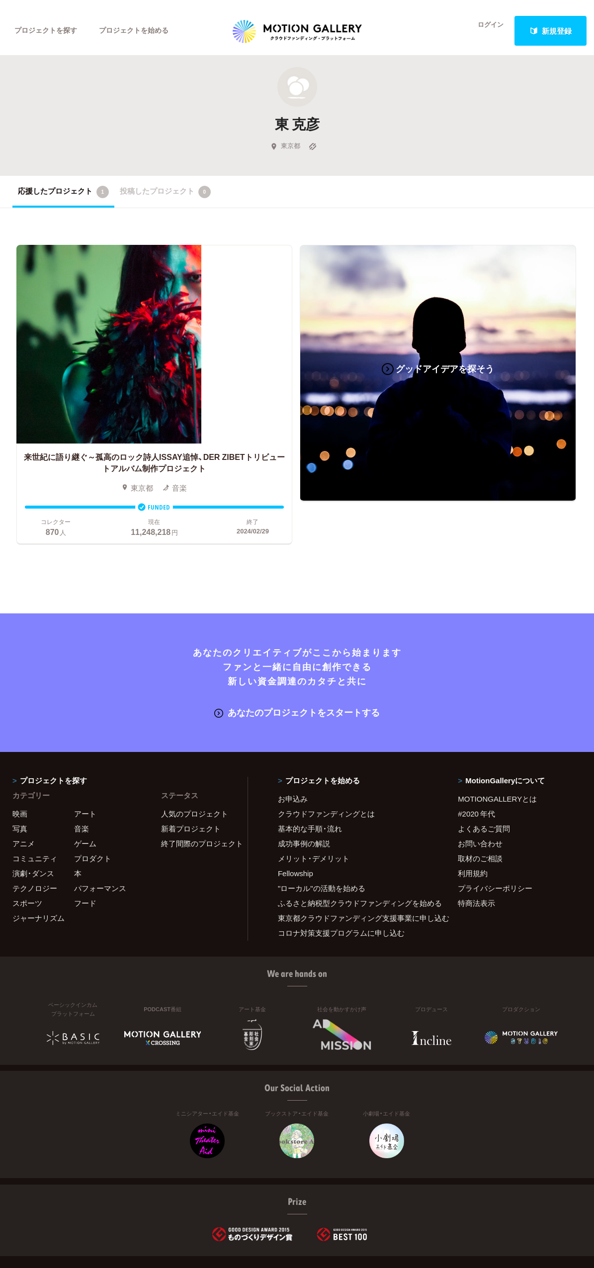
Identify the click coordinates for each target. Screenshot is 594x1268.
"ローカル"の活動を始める (321, 838)
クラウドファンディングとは (326, 763)
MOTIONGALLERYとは (497, 749)
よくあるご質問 (484, 778)
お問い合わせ (480, 793)
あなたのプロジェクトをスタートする (297, 662)
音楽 (81, 778)
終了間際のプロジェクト (198, 793)
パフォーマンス (100, 838)
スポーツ (27, 853)
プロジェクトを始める (141, 30)
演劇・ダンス (33, 823)
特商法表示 (476, 853)
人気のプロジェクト (194, 763)
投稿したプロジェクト (165, 198)
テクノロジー (34, 838)
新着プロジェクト (191, 778)
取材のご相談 (480, 808)
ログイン (485, 30)
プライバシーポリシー (495, 838)
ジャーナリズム (38, 868)
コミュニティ (34, 808)
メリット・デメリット (313, 808)
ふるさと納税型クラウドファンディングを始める (355, 853)
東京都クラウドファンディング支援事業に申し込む (355, 868)
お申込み (293, 749)
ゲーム (85, 793)
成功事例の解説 (304, 793)
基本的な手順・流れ (310, 778)
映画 (19, 763)
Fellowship (295, 823)
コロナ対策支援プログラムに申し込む (341, 883)
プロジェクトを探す (48, 30)
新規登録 (550, 30)
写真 (19, 778)
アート (85, 763)
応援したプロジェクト (63, 198)
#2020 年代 (476, 763)
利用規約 (473, 823)
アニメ (23, 793)
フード (85, 853)
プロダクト (92, 808)
